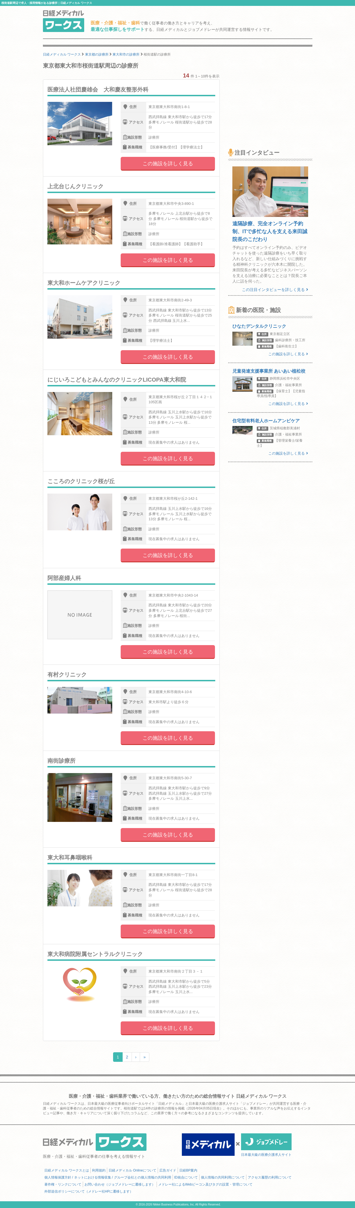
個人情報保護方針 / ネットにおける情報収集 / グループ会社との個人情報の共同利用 (107, 1177)
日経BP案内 (188, 1170)
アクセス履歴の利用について (270, 1177)
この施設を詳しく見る (168, 163)
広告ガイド (167, 1170)
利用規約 (99, 1170)
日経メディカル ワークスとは (66, 1170)
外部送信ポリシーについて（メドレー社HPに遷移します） (88, 1191)
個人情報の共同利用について (223, 1177)
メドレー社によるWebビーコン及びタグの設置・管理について (205, 1184)
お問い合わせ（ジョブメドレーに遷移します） (119, 1184)
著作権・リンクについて (62, 1184)
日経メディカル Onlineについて (132, 1170)
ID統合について (186, 1177)
